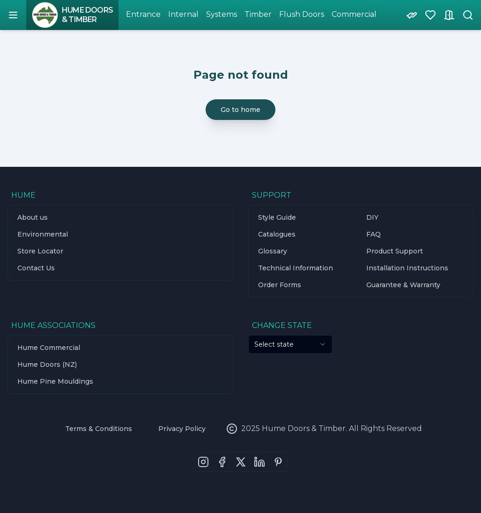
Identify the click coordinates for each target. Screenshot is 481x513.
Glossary (272, 251)
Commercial (354, 14)
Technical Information (295, 268)
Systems (221, 14)
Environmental (42, 234)
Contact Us (36, 268)
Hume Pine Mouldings (55, 381)
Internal (183, 14)
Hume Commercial (48, 347)
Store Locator (40, 251)
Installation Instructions (407, 268)
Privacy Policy (182, 428)
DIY (372, 217)
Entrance (143, 14)
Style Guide (277, 217)
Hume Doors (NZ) (47, 364)
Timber (258, 14)
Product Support (394, 251)
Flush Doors (301, 14)
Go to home (240, 109)
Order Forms (279, 285)
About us (32, 217)
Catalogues (277, 234)
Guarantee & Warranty (403, 285)
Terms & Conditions (98, 428)
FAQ (373, 234)
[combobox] (290, 344)
